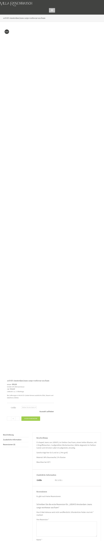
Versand (12, 389)
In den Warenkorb (30, 418)
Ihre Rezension (42, 519)
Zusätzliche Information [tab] (12, 439)
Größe (13, 407)
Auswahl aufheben (47, 411)
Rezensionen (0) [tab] (9, 444)
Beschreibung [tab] (8, 435)
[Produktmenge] (13, 419)
